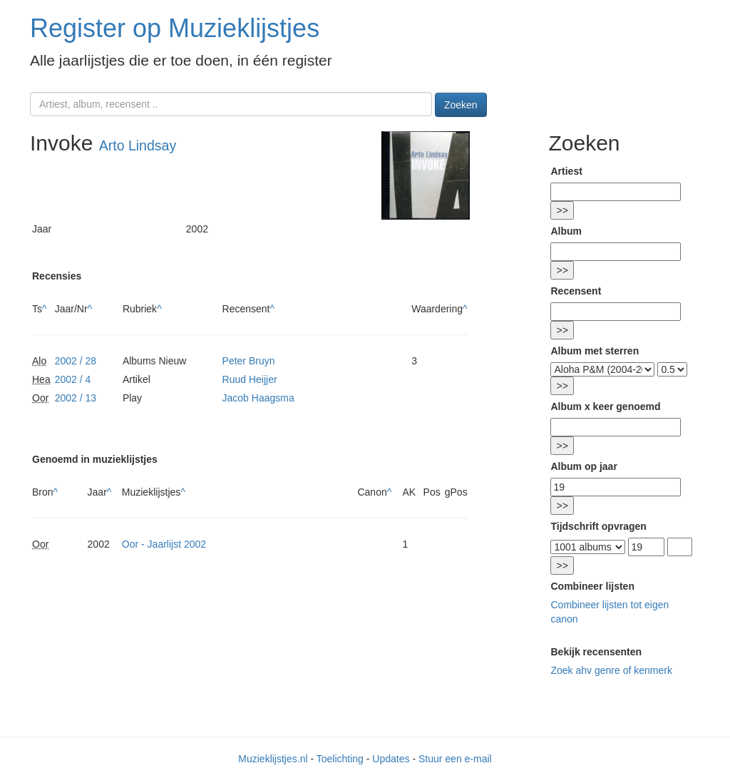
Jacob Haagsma (258, 398)
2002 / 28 (75, 361)
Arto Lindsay (137, 145)
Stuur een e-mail (455, 758)
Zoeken (461, 105)
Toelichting (340, 758)
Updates (390, 758)
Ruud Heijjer (249, 379)
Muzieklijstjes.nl (272, 758)
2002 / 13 (75, 398)
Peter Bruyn (248, 361)
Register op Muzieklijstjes (174, 28)
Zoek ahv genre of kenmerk (611, 670)
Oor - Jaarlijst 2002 (164, 544)
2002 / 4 (73, 379)
